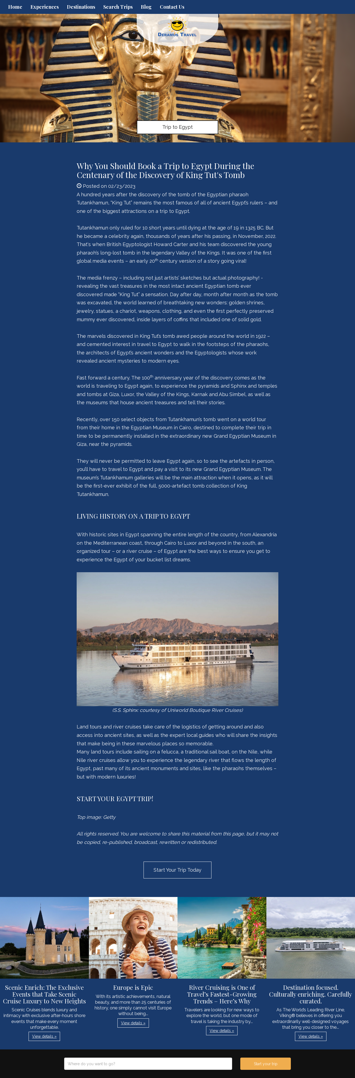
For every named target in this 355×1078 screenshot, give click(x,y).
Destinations (81, 7)
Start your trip (266, 1064)
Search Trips (118, 7)
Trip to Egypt (177, 127)
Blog (146, 7)
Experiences (44, 7)
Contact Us (172, 7)
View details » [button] (44, 1036)
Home (15, 7)
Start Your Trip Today (177, 870)
